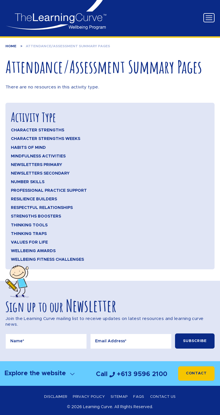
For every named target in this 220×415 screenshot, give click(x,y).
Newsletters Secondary (40, 173)
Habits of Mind (28, 148)
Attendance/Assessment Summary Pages (68, 46)
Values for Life (29, 242)
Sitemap (119, 397)
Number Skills (27, 182)
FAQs (138, 397)
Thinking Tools (29, 225)
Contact (196, 373)
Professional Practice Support (49, 191)
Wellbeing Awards (33, 251)
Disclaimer (55, 397)
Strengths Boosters (36, 216)
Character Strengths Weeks (45, 139)
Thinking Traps (29, 234)
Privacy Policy (89, 397)
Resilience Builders (34, 199)
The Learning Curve (55, 15)
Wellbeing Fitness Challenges (47, 260)
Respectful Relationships (42, 208)
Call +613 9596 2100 (132, 374)
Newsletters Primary (36, 165)
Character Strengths (37, 130)
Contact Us (163, 397)
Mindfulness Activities (38, 156)
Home (10, 46)
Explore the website (39, 373)
